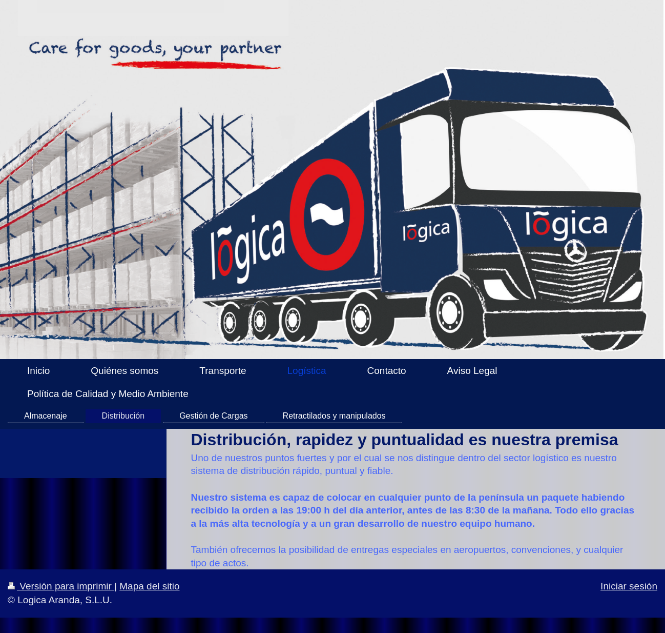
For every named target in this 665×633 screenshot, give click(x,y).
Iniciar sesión (628, 586)
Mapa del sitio (149, 586)
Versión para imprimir (61, 586)
